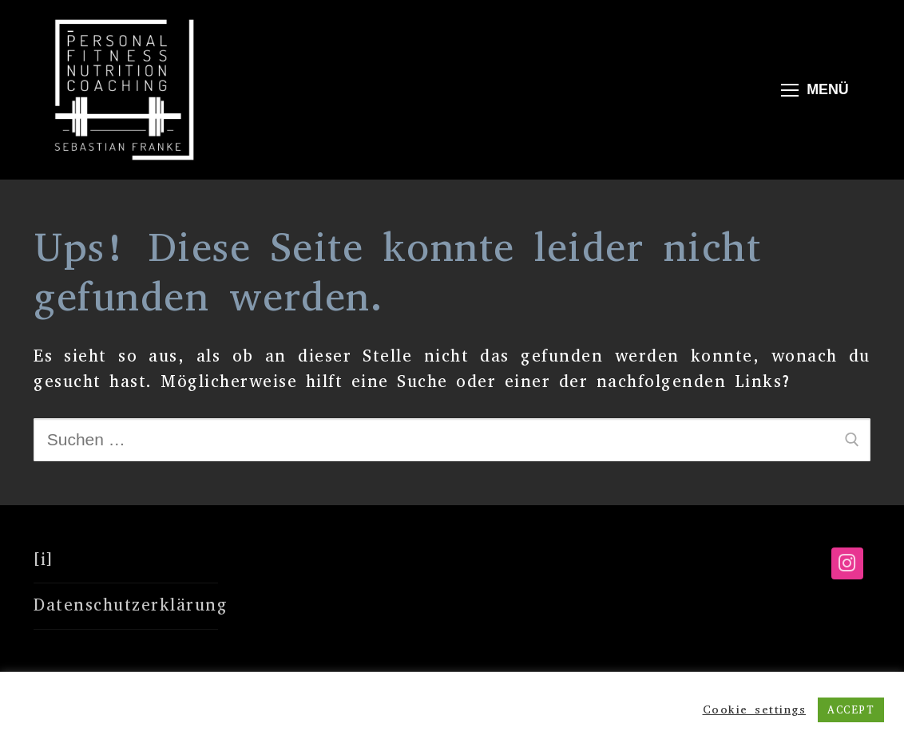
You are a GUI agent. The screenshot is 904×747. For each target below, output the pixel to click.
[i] (44, 559)
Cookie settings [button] (755, 709)
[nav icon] (814, 90)
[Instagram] (847, 563)
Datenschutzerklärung (126, 605)
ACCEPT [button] (850, 710)
